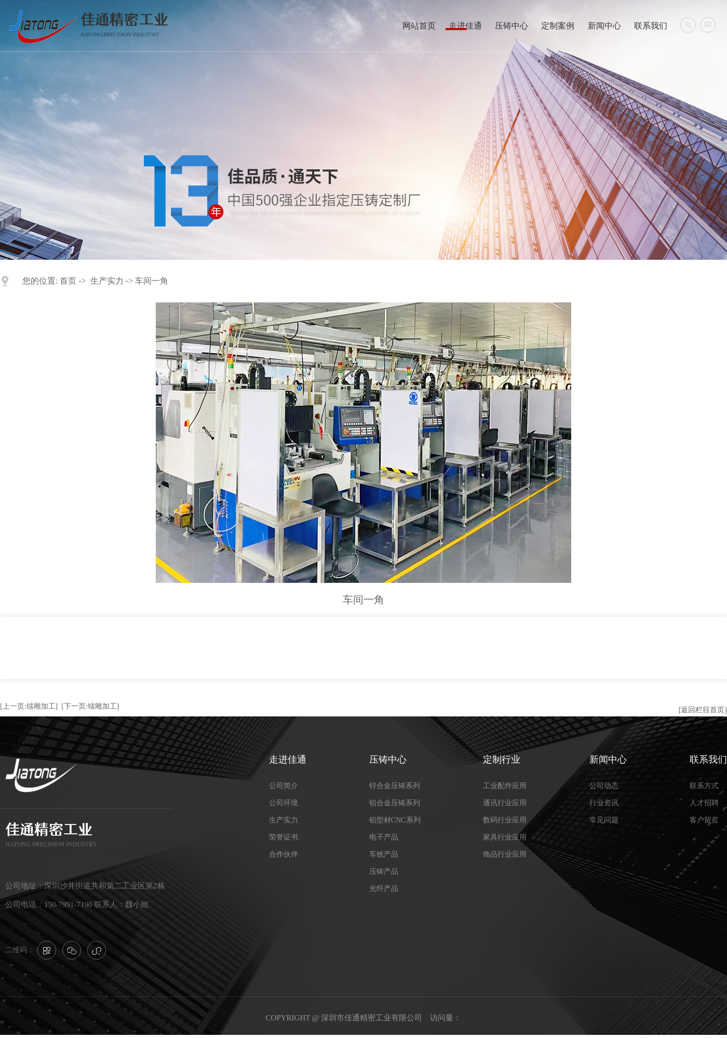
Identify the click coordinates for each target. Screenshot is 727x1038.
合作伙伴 (283, 854)
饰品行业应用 (505, 854)
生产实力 (107, 280)
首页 (68, 280)
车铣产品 (383, 854)
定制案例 (557, 25)
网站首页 (419, 25)
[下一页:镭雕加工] (90, 706)
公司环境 (283, 803)
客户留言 (704, 820)
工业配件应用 (505, 786)
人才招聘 (704, 803)
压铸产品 (383, 871)
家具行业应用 (505, 837)
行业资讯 (603, 803)
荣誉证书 (283, 837)
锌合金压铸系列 (394, 786)
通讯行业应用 (505, 803)
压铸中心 (511, 25)
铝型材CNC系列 (395, 820)
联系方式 (704, 786)
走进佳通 (465, 25)
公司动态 (603, 786)
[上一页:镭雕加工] (29, 706)
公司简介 (283, 786)
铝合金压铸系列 (394, 803)
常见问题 (603, 820)
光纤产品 (383, 889)
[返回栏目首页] (703, 710)
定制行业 (501, 759)
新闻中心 (604, 25)
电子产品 (383, 837)
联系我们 (650, 25)
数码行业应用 (505, 820)
